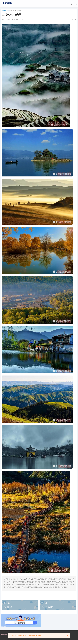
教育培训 (18, 10)
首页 (10, 10)
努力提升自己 (8, 607)
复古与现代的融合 (47, 607)
